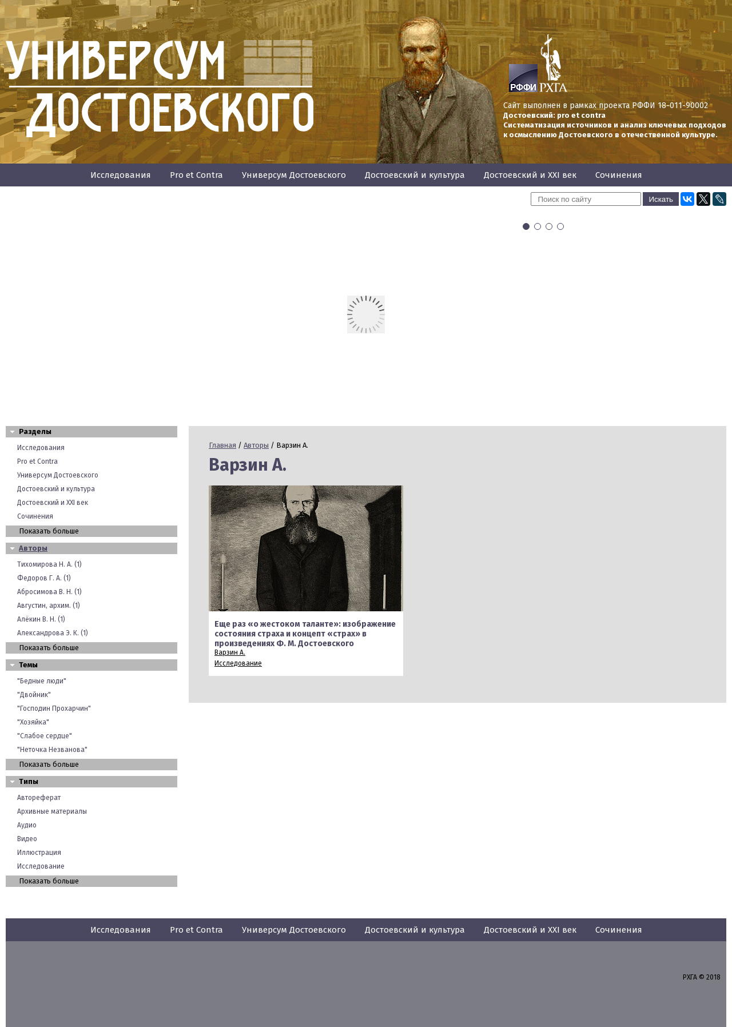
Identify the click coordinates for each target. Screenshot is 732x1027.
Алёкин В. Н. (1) (41, 619)
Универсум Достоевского (294, 175)
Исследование (41, 866)
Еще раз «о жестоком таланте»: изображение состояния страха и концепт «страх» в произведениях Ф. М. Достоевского (305, 633)
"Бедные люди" (41, 681)
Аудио (27, 825)
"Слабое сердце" (44, 736)
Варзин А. (229, 652)
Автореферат (39, 798)
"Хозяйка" (33, 722)
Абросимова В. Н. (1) (49, 592)
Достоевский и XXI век (530, 175)
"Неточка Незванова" (52, 750)
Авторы (33, 548)
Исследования (120, 175)
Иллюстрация (39, 853)
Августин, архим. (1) (48, 606)
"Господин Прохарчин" (54, 708)
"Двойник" (34, 695)
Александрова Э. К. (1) (52, 633)
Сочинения (618, 175)
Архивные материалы (52, 811)
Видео (27, 839)
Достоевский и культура (415, 175)
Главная (222, 445)
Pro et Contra (196, 175)
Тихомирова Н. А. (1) (49, 564)
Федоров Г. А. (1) (44, 578)
